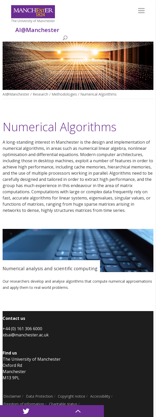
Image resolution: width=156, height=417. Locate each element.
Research (40, 94)
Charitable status (63, 403)
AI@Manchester (16, 94)
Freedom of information (23, 403)
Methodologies (64, 94)
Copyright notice (71, 396)
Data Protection (39, 396)
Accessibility (100, 396)
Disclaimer (12, 396)
